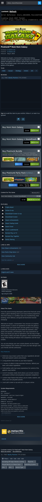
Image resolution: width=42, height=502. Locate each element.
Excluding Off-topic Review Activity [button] (13, 463)
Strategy (18, 72)
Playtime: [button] (31, 463)
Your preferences (17, 452)
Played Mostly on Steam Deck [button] (11, 465)
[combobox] (22, 3)
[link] (24, 186)
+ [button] (36, 72)
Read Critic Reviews (17, 434)
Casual (10, 72)
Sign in (3, 114)
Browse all (36, 194)
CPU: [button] (3, 468)
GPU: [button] (10, 468)
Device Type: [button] (19, 468)
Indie (3, 72)
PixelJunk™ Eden (18, 154)
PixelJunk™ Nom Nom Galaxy (16, 156)
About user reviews (6, 452)
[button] (21, 78)
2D (32, 72)
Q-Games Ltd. (11, 51)
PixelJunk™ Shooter (31, 156)
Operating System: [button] (30, 465)
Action (26, 72)
